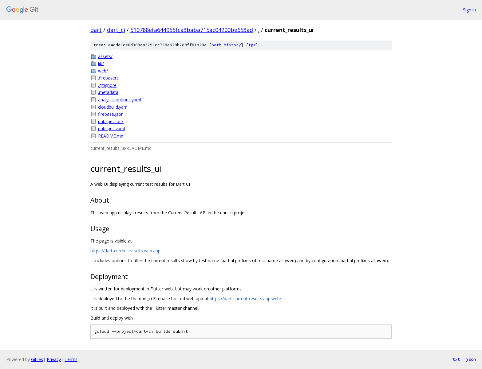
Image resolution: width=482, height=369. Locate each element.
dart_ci (116, 29)
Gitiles (37, 359)
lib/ (101, 63)
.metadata (108, 92)
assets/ (105, 56)
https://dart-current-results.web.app (125, 251)
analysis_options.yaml (119, 100)
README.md (110, 136)
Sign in (469, 10)
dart (96, 29)
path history (226, 45)
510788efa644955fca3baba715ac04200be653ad (191, 29)
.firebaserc (108, 78)
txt (456, 359)
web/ (103, 71)
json (471, 359)
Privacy (54, 359)
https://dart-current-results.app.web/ (245, 298)
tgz (252, 45)
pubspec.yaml (111, 128)
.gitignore (107, 85)
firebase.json (111, 114)
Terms (71, 359)
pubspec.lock (111, 121)
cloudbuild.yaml (113, 107)
